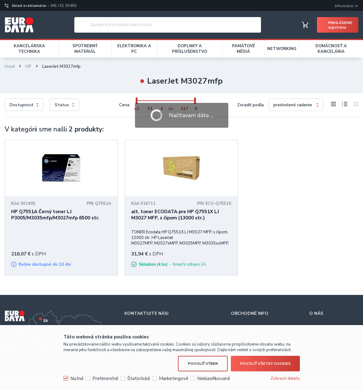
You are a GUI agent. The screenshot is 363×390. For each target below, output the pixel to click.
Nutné (77, 378)
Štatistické (138, 378)
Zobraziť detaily (285, 378)
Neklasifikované (213, 378)
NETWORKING (281, 49)
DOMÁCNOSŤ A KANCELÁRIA (331, 48)
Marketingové (173, 378)
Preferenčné (105, 378)
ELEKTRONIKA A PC (134, 48)
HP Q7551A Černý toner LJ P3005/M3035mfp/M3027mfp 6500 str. (55, 215)
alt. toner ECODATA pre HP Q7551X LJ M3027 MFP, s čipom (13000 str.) (175, 215)
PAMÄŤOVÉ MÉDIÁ (243, 48)
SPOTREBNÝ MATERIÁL (85, 48)
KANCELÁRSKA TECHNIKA (29, 48)
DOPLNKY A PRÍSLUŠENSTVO (189, 48)
